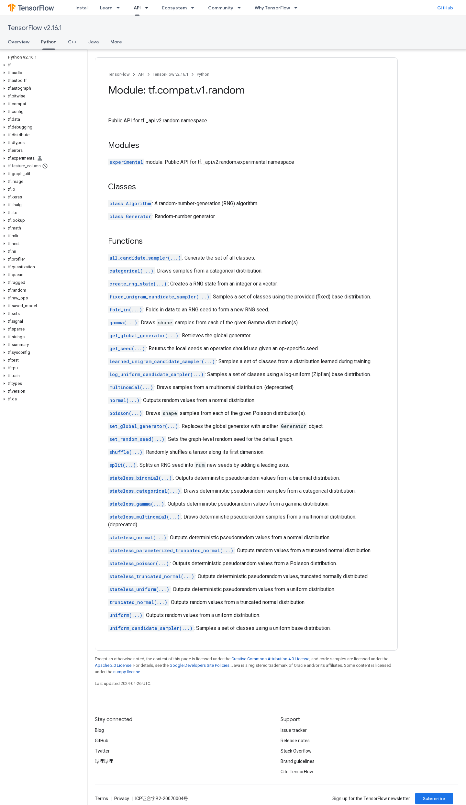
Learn (106, 8)
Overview (18, 42)
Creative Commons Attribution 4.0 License (270, 658)
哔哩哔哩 (104, 761)
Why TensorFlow (272, 8)
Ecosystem (174, 8)
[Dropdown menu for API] (148, 8)
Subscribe (434, 798)
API (141, 74)
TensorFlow (119, 74)
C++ (72, 42)
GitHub (445, 8)
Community (220, 8)
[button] (42, 65)
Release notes (295, 740)
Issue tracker (294, 730)
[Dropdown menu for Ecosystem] (194, 8)
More (116, 42)
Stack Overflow (296, 751)
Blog (99, 730)
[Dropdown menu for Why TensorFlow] (297, 8)
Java (93, 42)
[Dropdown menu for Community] (241, 8)
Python (203, 74)
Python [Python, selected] (48, 42)
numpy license (126, 671)
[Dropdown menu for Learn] (120, 8)
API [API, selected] (137, 8)
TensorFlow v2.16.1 (35, 28)
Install (81, 8)
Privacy (121, 798)
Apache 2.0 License (113, 665)
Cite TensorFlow (297, 771)
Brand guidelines (298, 761)
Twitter (102, 751)
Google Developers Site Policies (199, 665)
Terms (101, 798)
